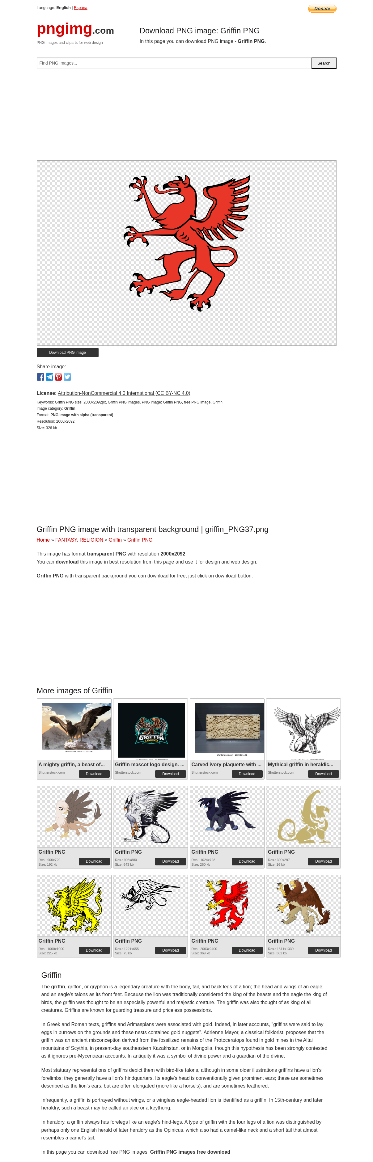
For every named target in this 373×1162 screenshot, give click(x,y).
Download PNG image (67, 352)
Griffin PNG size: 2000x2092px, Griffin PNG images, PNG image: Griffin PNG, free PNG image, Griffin (139, 402)
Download (94, 774)
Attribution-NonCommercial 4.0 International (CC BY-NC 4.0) (124, 393)
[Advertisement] (187, 117)
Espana (80, 7)
